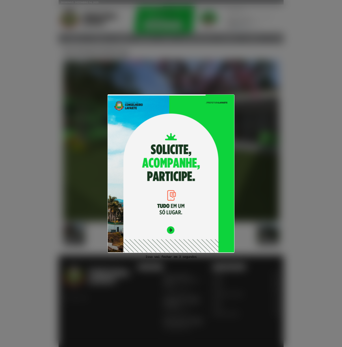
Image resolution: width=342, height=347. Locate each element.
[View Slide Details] (171, 174)
